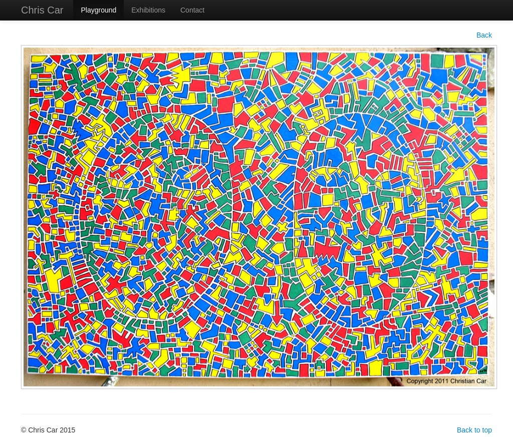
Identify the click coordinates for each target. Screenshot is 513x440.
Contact (192, 10)
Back (484, 35)
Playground (98, 10)
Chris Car (42, 10)
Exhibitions (148, 10)
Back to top (474, 430)
